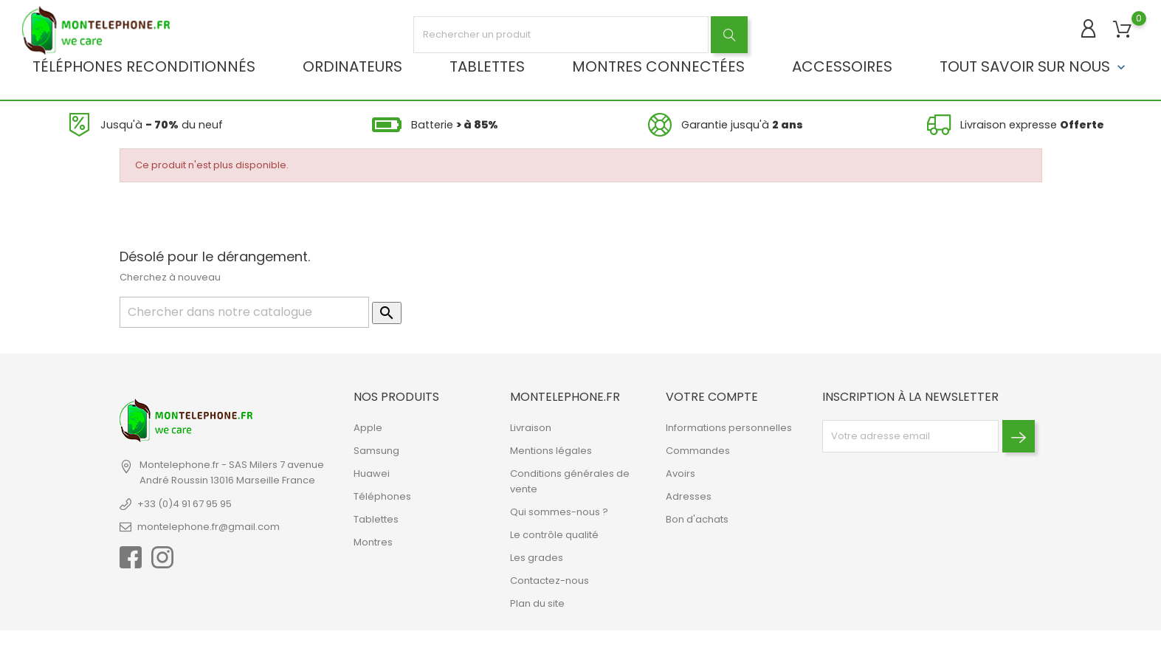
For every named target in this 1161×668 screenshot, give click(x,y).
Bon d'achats (697, 519)
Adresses (689, 496)
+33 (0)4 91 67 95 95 (184, 504)
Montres (373, 542)
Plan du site (537, 603)
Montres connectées (658, 66)
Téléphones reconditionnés (143, 66)
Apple (368, 428)
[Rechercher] (244, 312)
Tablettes (487, 66)
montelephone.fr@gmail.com (208, 527)
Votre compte (712, 396)
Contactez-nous (549, 581)
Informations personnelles (729, 428)
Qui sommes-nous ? (559, 512)
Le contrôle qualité (554, 535)
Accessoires (842, 66)
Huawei (372, 473)
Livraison (530, 428)
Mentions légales (551, 451)
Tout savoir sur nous (1034, 66)
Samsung (376, 451)
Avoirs (680, 473)
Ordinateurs (352, 66)
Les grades (536, 558)
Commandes (698, 451)
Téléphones (382, 496)
